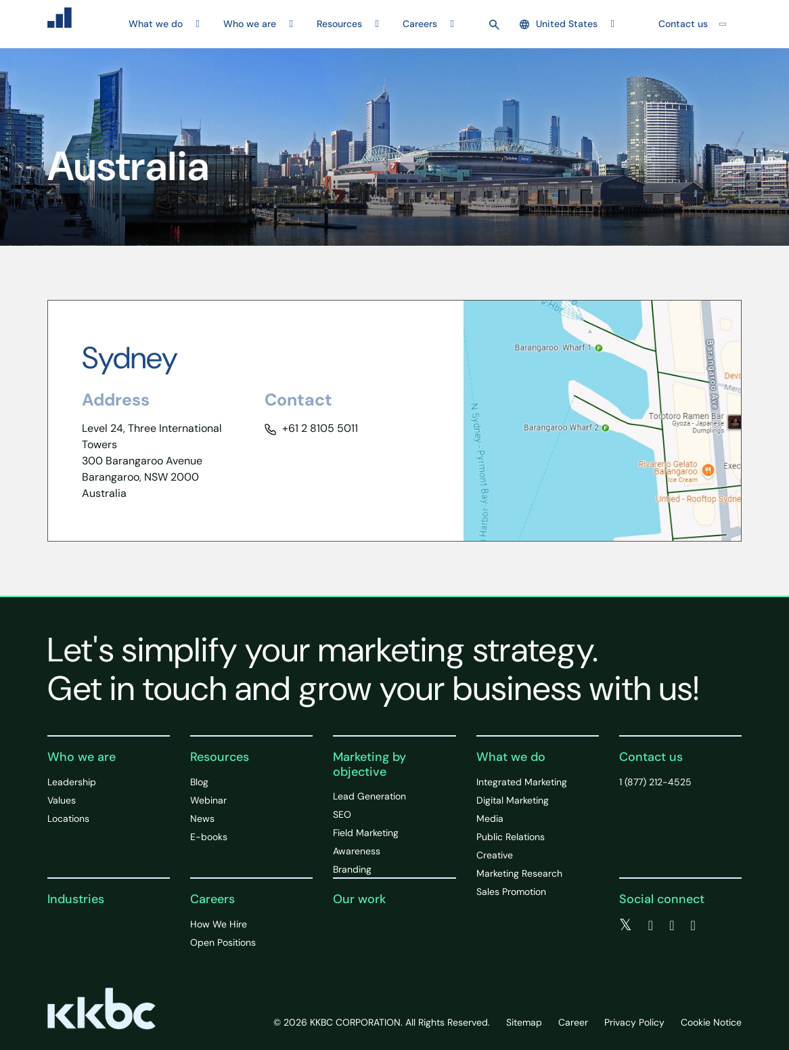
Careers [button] (420, 24)
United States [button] (559, 24)
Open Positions (223, 942)
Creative (494, 855)
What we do (510, 757)
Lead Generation (369, 796)
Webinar (208, 800)
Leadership (71, 782)
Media (489, 818)
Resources (219, 757)
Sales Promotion (511, 891)
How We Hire (218, 924)
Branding (352, 869)
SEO (342, 814)
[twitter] (625, 925)
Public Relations (510, 837)
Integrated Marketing (521, 782)
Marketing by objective (369, 764)
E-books (208, 837)
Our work (359, 899)
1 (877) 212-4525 (655, 782)
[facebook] (650, 925)
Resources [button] (339, 24)
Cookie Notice (711, 1022)
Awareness (356, 851)
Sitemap (524, 1022)
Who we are (81, 757)
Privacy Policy (634, 1022)
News (202, 818)
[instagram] (692, 925)
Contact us (683, 24)
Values (61, 800)
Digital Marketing (512, 800)
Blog (199, 782)
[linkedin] (671, 925)
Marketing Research (519, 873)
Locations (68, 818)
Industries (75, 899)
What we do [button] (156, 24)
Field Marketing (366, 833)
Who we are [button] (249, 24)
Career (573, 1022)
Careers (212, 899)
